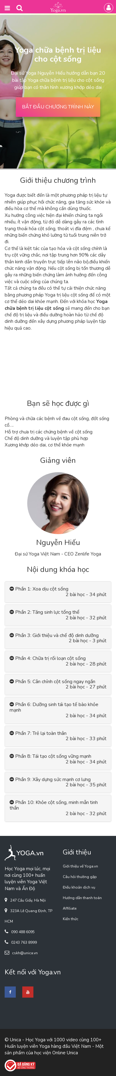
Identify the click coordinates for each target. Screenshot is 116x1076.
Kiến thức (70, 918)
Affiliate (69, 908)
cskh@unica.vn (25, 953)
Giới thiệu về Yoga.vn (80, 866)
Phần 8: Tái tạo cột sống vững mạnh (50, 756)
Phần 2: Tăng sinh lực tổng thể (44, 612)
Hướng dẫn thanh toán (82, 897)
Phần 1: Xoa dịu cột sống (39, 589)
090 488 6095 (23, 931)
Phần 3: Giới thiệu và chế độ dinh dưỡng (54, 636)
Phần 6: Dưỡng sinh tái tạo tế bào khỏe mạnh (54, 707)
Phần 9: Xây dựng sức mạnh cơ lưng (50, 780)
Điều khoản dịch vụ (79, 887)
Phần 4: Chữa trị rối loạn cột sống (48, 658)
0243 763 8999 (24, 942)
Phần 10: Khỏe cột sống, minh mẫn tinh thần (54, 805)
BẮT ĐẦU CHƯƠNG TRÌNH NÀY (58, 106)
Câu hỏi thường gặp (80, 876)
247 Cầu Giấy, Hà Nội (28, 900)
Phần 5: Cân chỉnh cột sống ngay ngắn (52, 682)
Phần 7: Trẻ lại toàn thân (38, 733)
